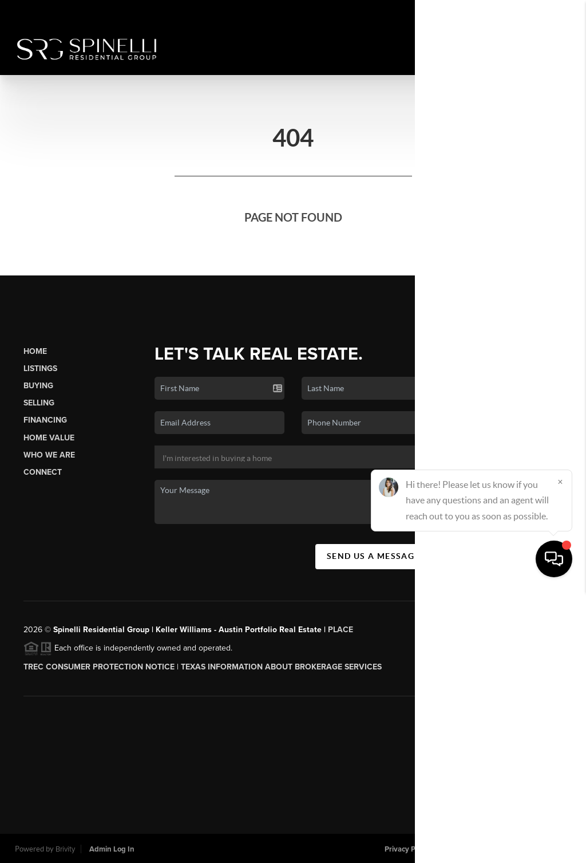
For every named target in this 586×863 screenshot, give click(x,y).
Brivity (65, 849)
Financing (45, 420)
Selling (38, 403)
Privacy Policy (407, 849)
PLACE (340, 630)
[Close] (560, 753)
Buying (38, 386)
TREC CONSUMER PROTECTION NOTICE (99, 667)
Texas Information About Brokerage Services (281, 667)
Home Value (48, 438)
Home (35, 351)
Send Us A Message (373, 556)
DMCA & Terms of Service (487, 849)
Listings (40, 368)
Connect (42, 472)
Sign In (541, 12)
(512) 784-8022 (522, 481)
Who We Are (49, 455)
